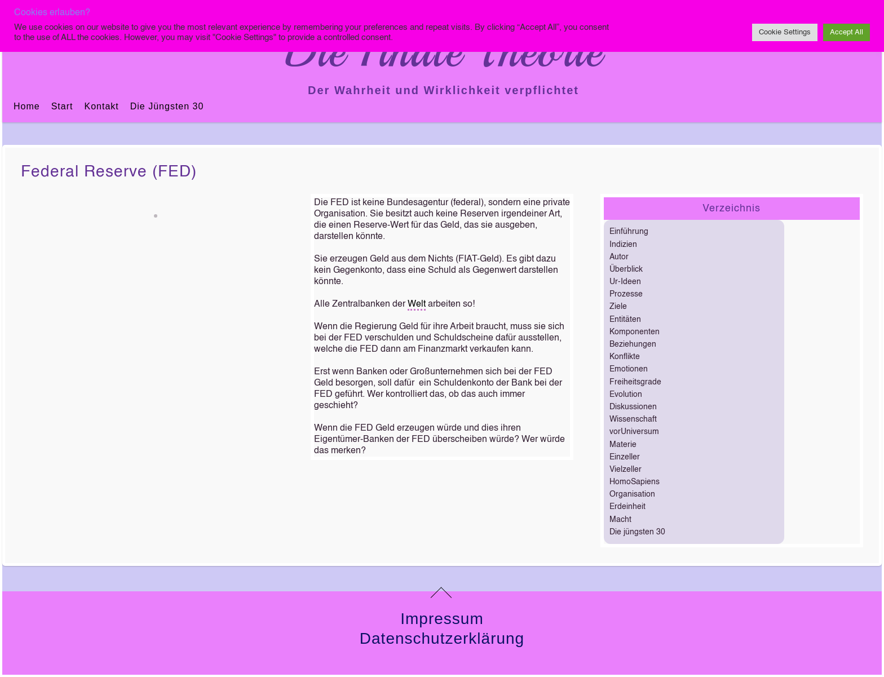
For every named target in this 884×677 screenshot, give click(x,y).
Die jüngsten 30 (167, 106)
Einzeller (624, 457)
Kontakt (101, 106)
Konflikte (624, 357)
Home (27, 106)
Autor (619, 257)
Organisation (632, 494)
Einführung (628, 232)
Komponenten (634, 332)
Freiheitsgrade (635, 382)
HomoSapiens (634, 482)
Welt (417, 304)
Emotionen (628, 369)
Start (62, 106)
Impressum (441, 618)
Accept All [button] (846, 32)
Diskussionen (633, 407)
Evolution (625, 395)
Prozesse (626, 294)
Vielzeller (625, 470)
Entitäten (625, 320)
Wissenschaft (633, 419)
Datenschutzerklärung (442, 638)
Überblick (626, 269)
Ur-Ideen (625, 282)
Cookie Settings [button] (785, 32)
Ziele (618, 307)
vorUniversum (634, 432)
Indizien (623, 245)
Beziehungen (632, 344)
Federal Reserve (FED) (109, 172)
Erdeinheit (627, 507)
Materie (623, 445)
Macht (620, 520)
